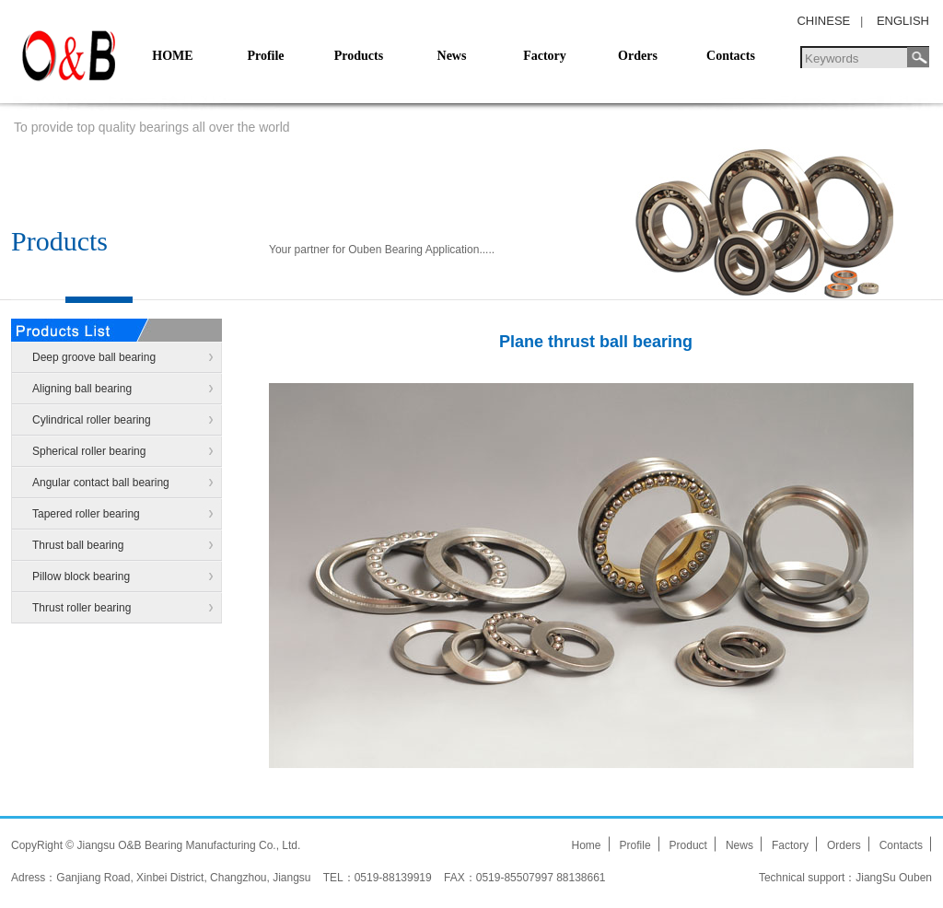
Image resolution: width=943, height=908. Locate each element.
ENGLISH (903, 21)
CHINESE (823, 21)
